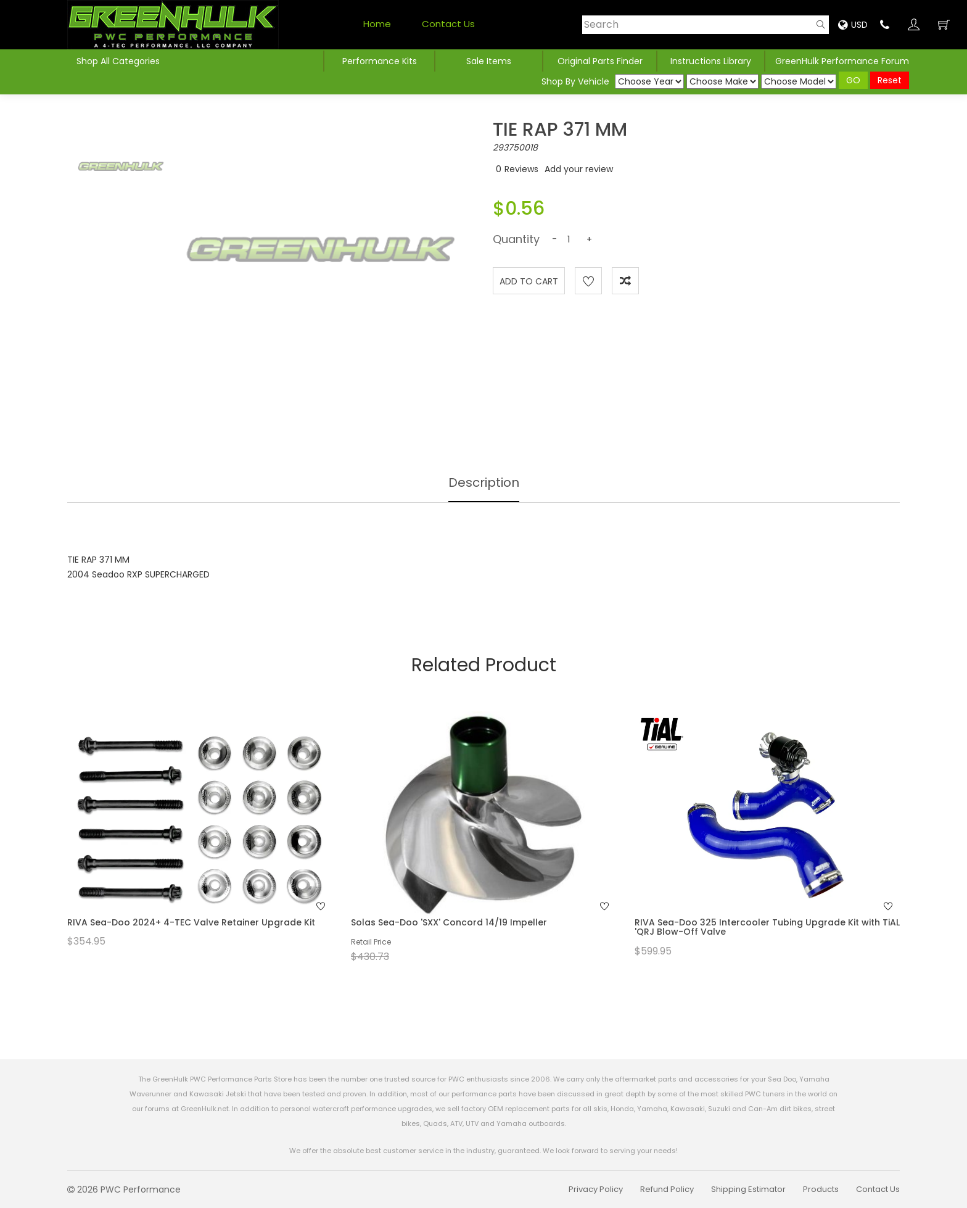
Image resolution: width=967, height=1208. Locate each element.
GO (853, 80)
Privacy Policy (596, 1189)
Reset (890, 80)
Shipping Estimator (748, 1189)
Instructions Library (710, 61)
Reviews (521, 169)
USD (853, 24)
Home (377, 23)
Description (483, 482)
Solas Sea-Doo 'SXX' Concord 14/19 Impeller (449, 922)
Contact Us (448, 23)
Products (821, 1189)
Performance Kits (379, 61)
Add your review (579, 169)
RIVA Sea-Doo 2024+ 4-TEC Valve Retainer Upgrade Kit (191, 922)
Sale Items (488, 61)
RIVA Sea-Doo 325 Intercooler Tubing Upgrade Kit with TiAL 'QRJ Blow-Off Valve (767, 927)
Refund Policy (667, 1189)
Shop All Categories (118, 61)
